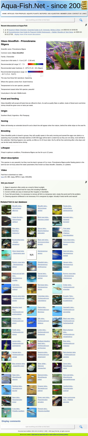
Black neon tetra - (63, 322)
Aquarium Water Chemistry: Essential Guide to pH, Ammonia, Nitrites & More (34, 30)
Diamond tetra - (37, 379)
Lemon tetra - (12, 345)
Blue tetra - (10, 232)
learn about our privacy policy (59, 434)
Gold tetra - (11, 289)
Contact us (76, 13)
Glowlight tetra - (37, 266)
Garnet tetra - (37, 277)
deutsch (84, 1)
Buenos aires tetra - (13, 300)
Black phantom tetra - (63, 334)
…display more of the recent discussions (26, 34)
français (84, 6)
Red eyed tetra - (63, 379)
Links (84, 13)
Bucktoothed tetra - (12, 243)
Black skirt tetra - (38, 243)
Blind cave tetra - (38, 221)
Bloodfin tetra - (11, 210)
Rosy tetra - (63, 345)
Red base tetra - (38, 289)
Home (4, 13)
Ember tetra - (63, 289)
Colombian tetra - (38, 300)
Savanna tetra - (38, 356)
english (84, 4)
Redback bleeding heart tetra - (38, 345)
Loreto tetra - (38, 334)
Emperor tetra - (37, 390)
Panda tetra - (62, 210)
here (2, 177)
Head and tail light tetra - (13, 277)
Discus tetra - (38, 232)
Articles (10, 13)
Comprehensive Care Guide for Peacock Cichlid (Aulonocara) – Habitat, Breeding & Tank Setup (41, 32)
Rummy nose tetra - (11, 266)
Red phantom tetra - (63, 356)
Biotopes (43, 13)
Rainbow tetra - (12, 390)
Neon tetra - (11, 401)
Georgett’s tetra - (63, 311)
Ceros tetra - (62, 368)
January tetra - (62, 266)
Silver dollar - (37, 368)
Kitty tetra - (38, 322)
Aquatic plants (33, 13)
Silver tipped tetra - (12, 255)
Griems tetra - (12, 322)
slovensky (84, 8)
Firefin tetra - (12, 334)
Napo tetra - (11, 379)
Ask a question (54, 13)
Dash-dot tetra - (63, 255)
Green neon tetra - (38, 401)
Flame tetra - (38, 311)
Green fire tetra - (12, 221)
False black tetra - (63, 243)
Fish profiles (20, 13)
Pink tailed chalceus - (63, 232)
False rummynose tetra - (63, 401)
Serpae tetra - (12, 356)
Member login (66, 13)
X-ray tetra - (13, 413)
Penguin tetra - (38, 413)
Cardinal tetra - (62, 390)
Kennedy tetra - (63, 221)
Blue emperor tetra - (13, 368)
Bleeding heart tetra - (12, 311)
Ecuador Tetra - (63, 300)
